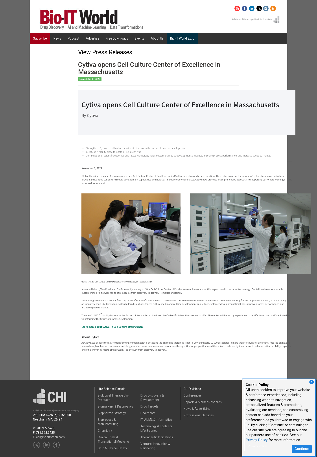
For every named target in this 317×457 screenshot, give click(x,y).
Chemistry (105, 430)
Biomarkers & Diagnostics (115, 406)
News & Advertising (197, 408)
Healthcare (148, 413)
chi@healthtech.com (50, 437)
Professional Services (199, 415)
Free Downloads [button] (117, 38)
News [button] (57, 38)
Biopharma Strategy (112, 413)
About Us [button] (157, 38)
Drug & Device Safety (112, 448)
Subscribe (40, 38)
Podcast (73, 38)
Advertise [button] (92, 38)
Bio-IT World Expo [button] (182, 38)
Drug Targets (149, 406)
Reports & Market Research (203, 402)
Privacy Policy (257, 440)
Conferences (193, 395)
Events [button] (139, 38)
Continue (302, 449)
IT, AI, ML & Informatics (156, 419)
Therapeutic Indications (156, 437)
